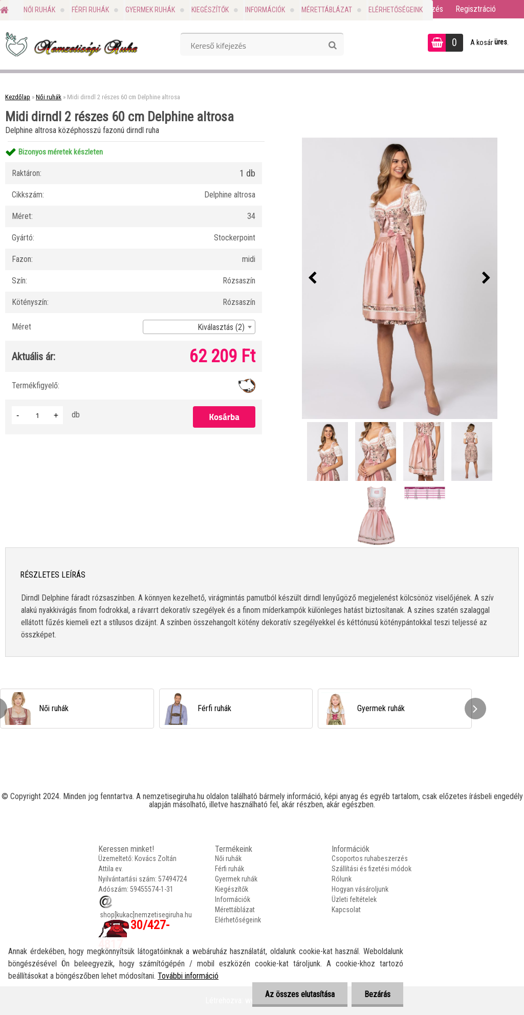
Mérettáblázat (326, 10)
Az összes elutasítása (300, 994)
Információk (265, 10)
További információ (188, 976)
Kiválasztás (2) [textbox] (221, 327)
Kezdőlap (17, 97)
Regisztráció (475, 9)
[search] (332, 45)
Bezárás (377, 994)
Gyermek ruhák (150, 10)
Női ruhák (39, 10)
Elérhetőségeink (395, 10)
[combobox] (199, 327)
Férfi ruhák (90, 10)
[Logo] (70, 44)
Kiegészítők (210, 10)
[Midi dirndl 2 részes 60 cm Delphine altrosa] (399, 278)
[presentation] (312, 278)
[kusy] (37, 415)
